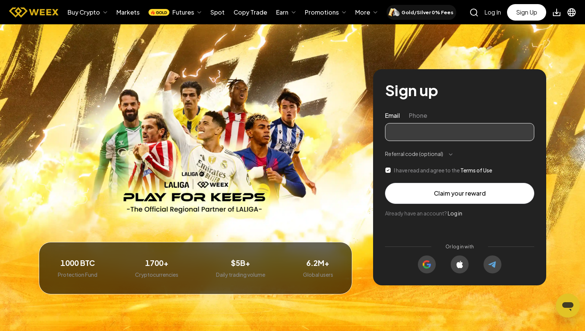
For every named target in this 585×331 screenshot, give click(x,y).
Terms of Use (476, 170)
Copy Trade (250, 12)
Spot (217, 12)
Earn (282, 12)
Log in (455, 213)
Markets (128, 12)
